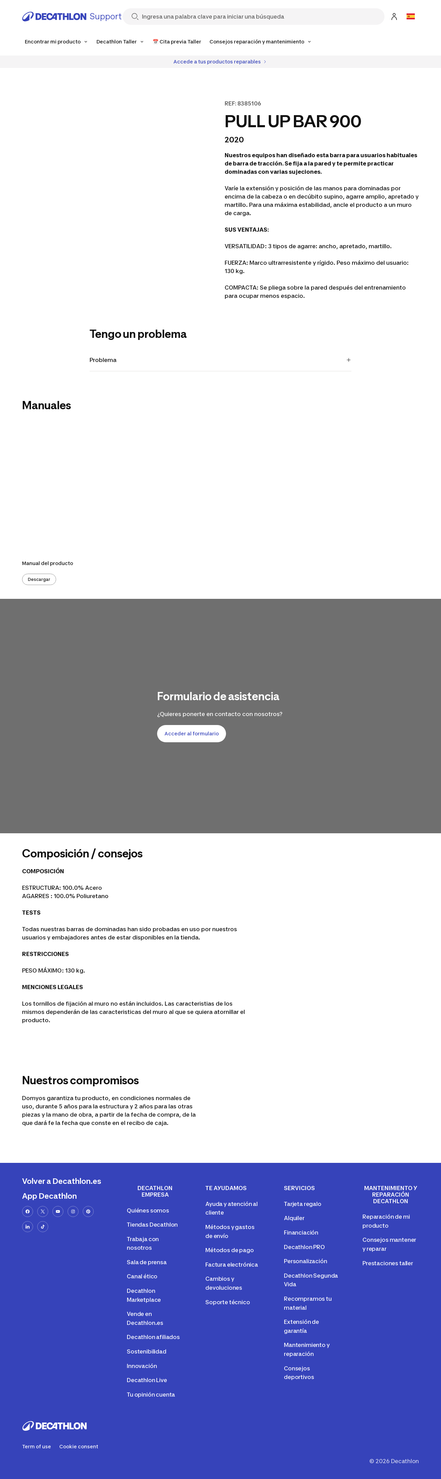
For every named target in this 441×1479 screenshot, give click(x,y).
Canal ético (142, 1276)
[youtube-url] (57, 1211)
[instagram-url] (73, 1211)
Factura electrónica (231, 1264)
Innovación (142, 1365)
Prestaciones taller (387, 1263)
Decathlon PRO (304, 1247)
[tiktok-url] (42, 1226)
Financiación (301, 1232)
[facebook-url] (27, 1211)
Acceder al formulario (191, 733)
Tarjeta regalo (302, 1203)
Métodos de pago (229, 1250)
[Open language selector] (410, 16)
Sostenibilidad (146, 1351)
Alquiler (294, 1218)
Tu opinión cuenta (151, 1394)
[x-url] (42, 1211)
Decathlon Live (147, 1380)
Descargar (39, 579)
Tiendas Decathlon (152, 1224)
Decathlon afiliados (153, 1337)
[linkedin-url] (27, 1226)
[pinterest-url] (88, 1211)
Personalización (305, 1261)
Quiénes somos (148, 1210)
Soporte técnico (227, 1302)
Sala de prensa (147, 1262)
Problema (220, 359)
